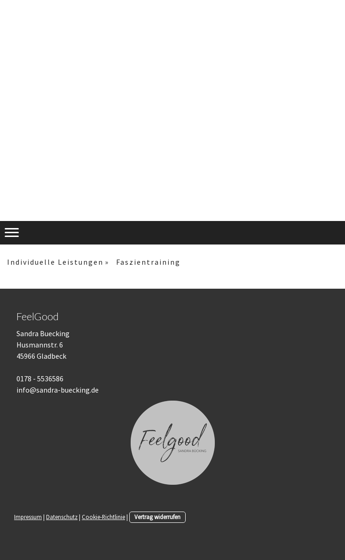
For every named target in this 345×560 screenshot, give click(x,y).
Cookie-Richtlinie (103, 517)
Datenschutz (62, 517)
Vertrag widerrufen (157, 517)
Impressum (28, 517)
